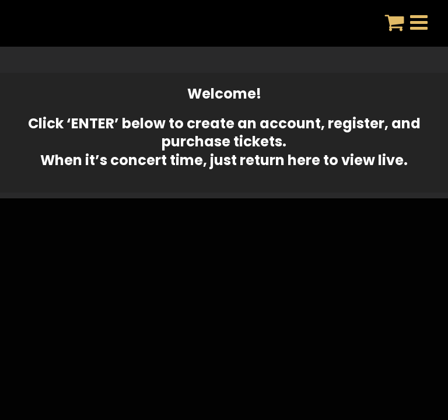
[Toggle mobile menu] (420, 22)
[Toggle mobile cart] (394, 22)
